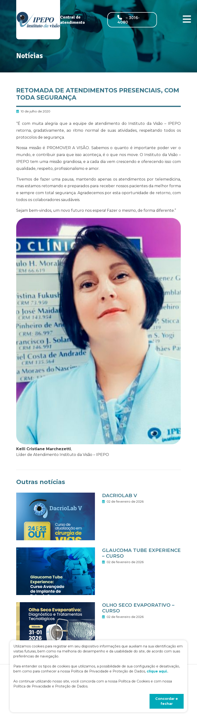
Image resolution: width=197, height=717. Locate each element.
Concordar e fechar (166, 701)
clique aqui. (157, 671)
